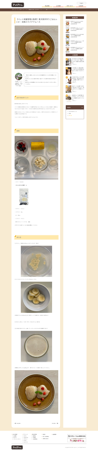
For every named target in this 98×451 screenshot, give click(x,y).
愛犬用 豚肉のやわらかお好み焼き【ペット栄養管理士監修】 (77, 35)
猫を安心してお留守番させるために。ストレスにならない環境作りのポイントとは (78, 97)
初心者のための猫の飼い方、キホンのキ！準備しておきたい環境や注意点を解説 (78, 61)
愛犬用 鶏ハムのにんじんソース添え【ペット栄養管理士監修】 (77, 41)
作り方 (70, 115)
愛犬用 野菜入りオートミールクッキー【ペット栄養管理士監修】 (77, 28)
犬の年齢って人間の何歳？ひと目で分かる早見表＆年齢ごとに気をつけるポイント (78, 70)
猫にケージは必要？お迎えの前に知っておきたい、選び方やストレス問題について (78, 88)
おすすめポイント (73, 111)
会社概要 (58, 6)
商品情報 (47, 6)
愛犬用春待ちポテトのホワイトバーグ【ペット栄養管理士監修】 (77, 48)
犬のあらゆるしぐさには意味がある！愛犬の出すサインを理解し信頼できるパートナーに (78, 79)
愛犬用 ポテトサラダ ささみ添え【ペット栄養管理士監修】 (77, 22)
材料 (70, 113)
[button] (82, 107)
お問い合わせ (69, 6)
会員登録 (81, 6)
